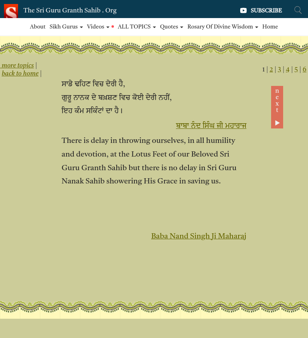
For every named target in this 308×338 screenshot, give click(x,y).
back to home (20, 74)
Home (270, 27)
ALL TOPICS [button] (137, 27)
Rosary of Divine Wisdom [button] (222, 27)
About (38, 27)
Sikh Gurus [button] (66, 27)
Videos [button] (100, 27)
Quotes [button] (171, 27)
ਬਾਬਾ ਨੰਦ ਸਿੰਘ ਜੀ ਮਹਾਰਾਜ (211, 126)
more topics (17, 66)
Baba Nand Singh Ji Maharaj (198, 236)
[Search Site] (298, 10)
